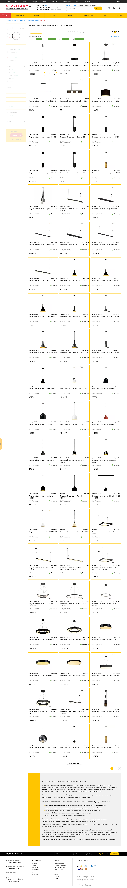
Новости (56, 876)
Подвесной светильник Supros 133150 (73, 173)
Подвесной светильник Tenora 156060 (105, 101)
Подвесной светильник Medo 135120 (42, 675)
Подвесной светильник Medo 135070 (105, 640)
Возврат (34, 1)
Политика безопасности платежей (85, 873)
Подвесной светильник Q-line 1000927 (105, 209)
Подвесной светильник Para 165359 (41, 460)
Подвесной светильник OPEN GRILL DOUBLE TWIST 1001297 (72, 569)
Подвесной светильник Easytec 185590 (42, 747)
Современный (13, 75)
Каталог (5, 15)
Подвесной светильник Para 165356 (104, 424)
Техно (11, 78)
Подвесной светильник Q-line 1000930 (42, 245)
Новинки (34, 871)
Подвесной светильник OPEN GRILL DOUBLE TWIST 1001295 (104, 569)
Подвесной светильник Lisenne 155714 (105, 711)
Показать (16, 135)
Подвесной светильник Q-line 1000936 (105, 245)
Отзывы (44, 1)
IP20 (11, 106)
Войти (119, 1)
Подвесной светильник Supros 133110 (73, 137)
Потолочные (13, 60)
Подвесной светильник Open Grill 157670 (41, 569)
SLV (11, 115)
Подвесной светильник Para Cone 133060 (41, 497)
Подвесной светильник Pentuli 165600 (42, 388)
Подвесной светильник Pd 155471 (72, 424)
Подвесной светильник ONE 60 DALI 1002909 (104, 605)
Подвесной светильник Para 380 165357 (74, 532)
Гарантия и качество (59, 867)
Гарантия (25, 1)
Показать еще (74, 763)
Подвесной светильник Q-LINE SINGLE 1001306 (73, 210)
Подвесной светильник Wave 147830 (73, 65)
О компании (36, 861)
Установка (55, 1)
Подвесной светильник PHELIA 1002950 (74, 352)
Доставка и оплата (11, 1)
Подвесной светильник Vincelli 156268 (42, 101)
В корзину (50, 74)
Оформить (115, 853)
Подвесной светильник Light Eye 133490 (74, 747)
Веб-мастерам (58, 871)
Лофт (11, 70)
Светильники (22, 21)
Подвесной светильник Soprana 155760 (106, 173)
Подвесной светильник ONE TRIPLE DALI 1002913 (41, 605)
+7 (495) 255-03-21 (49, 9)
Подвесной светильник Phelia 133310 (105, 281)
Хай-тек (12, 81)
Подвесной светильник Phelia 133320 (42, 316)
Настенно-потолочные (15, 55)
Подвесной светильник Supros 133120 (105, 137)
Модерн (12, 72)
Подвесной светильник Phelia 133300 (73, 281)
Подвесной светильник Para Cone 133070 (72, 497)
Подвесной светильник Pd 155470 (41, 424)
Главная (8, 21)
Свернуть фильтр (36, 32)
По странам (35, 867)
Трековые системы (14, 40)
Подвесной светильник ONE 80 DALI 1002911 (73, 605)
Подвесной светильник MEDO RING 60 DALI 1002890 (42, 712)
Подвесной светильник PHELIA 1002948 (106, 316)
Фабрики (34, 865)
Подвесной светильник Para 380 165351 (43, 532)
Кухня (37, 21)
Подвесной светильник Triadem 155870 (74, 101)
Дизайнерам (67, 1)
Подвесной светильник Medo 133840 (42, 640)
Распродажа (35, 869)
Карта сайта (35, 874)
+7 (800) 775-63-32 (49, 8)
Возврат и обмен (58, 869)
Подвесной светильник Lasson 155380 (105, 747)
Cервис (57, 861)
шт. (102, 854)
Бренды (77, 1)
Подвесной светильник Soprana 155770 (43, 209)
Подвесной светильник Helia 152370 (42, 65)
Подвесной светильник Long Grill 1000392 (72, 712)
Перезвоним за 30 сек (72, 5)
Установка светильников (60, 865)
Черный (65, 39)
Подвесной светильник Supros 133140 (42, 173)
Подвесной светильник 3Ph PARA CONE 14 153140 (106, 497)
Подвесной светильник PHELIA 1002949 (43, 352)
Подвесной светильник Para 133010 (104, 388)
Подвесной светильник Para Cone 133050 (104, 461)
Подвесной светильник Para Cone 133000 (72, 461)
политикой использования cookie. (86, 880)
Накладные (13, 52)
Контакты (88, 1)
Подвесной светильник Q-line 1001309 (42, 281)
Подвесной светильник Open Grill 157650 (104, 533)
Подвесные (30, 21)
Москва (47, 5)
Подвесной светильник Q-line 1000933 (73, 245)
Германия (13, 125)
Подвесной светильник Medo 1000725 (105, 675)
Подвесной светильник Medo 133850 (73, 640)
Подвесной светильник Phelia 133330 (73, 316)
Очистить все (115, 36)
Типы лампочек (58, 880)
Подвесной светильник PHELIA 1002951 (106, 352)
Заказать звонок (25, 854)
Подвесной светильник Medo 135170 (73, 675)
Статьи (56, 878)
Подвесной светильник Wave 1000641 (105, 65)
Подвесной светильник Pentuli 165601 (73, 388)
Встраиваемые (14, 49)
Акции (33, 872)
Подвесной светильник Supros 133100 (42, 137)
